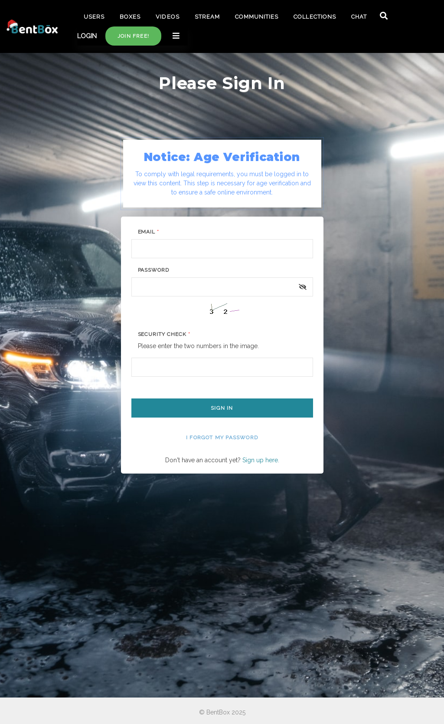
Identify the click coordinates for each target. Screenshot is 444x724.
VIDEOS (167, 16)
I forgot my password (222, 437)
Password (154, 270)
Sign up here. (260, 460)
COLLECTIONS (315, 16)
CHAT (359, 16)
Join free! (133, 36)
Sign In (222, 408)
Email (149, 232)
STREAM (207, 16)
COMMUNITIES (256, 16)
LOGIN (87, 36)
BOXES (130, 16)
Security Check (164, 334)
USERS (94, 16)
